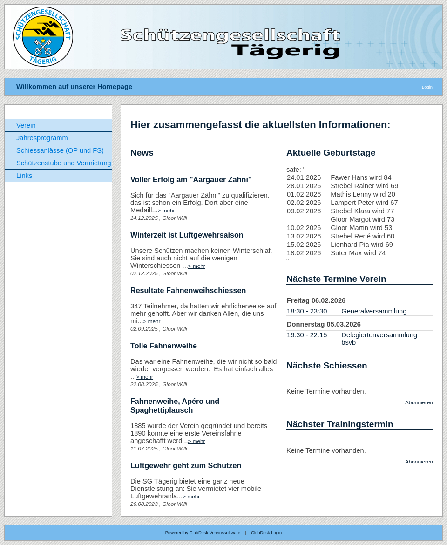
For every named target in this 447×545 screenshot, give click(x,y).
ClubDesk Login (266, 533)
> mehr (166, 210)
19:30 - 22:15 (307, 335)
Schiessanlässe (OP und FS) (60, 150)
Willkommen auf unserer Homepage (74, 86)
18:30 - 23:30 (307, 311)
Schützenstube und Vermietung (63, 163)
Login (427, 87)
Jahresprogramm (42, 138)
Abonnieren (419, 402)
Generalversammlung (373, 311)
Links (24, 175)
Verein (26, 125)
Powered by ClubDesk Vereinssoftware (202, 533)
